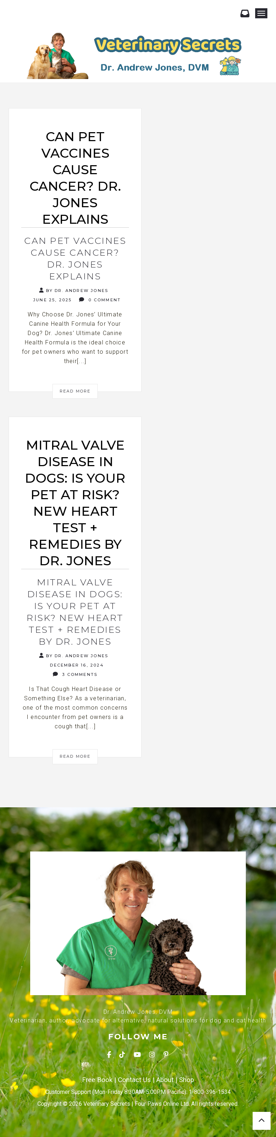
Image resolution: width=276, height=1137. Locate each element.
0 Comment (100, 299)
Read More (75, 391)
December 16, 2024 (76, 665)
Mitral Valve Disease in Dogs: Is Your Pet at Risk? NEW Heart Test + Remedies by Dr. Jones (75, 612)
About (165, 1080)
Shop (186, 1080)
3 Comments (75, 674)
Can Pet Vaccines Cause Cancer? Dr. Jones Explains (75, 258)
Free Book (97, 1080)
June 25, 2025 (51, 299)
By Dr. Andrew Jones (73, 290)
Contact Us (134, 1080)
